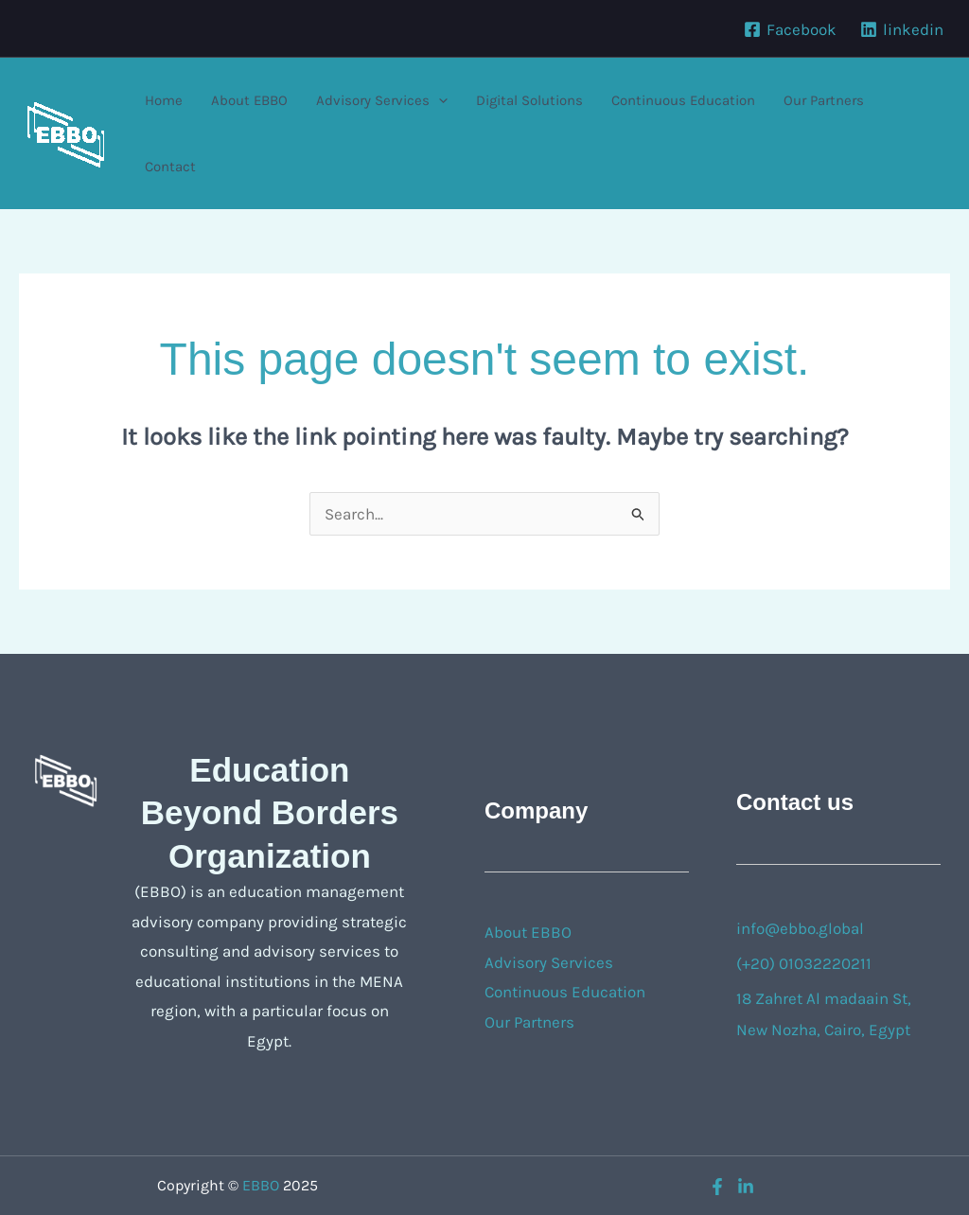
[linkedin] (902, 29)
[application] (439, 100)
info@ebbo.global (800, 928)
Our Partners (824, 100)
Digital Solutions (529, 100)
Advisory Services (382, 100)
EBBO (260, 1185)
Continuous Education (683, 100)
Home (164, 100)
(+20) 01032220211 (804, 963)
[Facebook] (790, 29)
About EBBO (249, 100)
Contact (170, 166)
